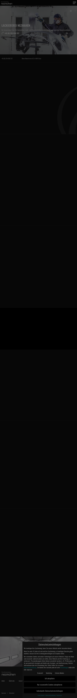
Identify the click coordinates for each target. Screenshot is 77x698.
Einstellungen (64, 667)
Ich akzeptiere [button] (50, 678)
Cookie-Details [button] (41, 695)
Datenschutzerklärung (30, 667)
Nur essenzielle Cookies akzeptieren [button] (49, 684)
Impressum (59, 695)
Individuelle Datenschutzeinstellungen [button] (50, 690)
